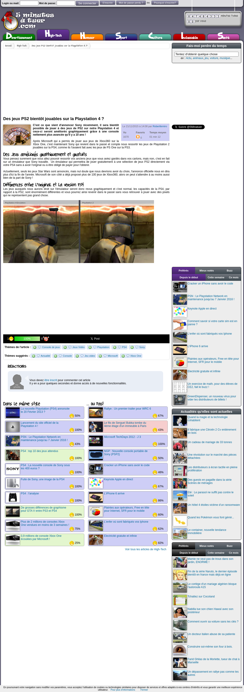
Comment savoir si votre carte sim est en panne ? (205, 325)
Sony (142, 347)
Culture (155, 37)
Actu (188, 58)
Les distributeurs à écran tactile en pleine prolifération (205, 471)
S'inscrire (107, 2)
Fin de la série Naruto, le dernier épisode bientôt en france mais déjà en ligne (205, 575)
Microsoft (113, 355)
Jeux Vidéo (78, 347)
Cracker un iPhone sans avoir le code (203, 287)
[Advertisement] (64, 81)
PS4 (124, 347)
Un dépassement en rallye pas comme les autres (206, 675)
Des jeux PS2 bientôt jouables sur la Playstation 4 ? (60, 45)
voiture (214, 58)
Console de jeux (51, 347)
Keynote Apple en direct (195, 312)
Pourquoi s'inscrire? (165, 2)
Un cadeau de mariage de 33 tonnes (202, 446)
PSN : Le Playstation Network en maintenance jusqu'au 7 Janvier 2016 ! (203, 299)
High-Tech (53, 34)
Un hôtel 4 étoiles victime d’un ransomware (206, 508)
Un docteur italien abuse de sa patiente (204, 638)
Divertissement (19, 37)
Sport (121, 37)
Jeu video (90, 355)
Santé (223, 37)
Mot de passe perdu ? (131, 2)
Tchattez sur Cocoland (194, 600)
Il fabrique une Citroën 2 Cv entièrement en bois (204, 433)
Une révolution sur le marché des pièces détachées (204, 458)
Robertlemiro (160, 126)
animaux (198, 58)
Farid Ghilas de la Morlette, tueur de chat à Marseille (206, 663)
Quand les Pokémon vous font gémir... (203, 521)
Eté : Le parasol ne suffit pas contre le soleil (203, 496)
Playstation (103, 347)
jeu (206, 58)
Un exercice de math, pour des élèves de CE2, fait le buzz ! (205, 387)
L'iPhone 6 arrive (190, 350)
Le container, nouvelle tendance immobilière (199, 533)
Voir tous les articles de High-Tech (145, 549)
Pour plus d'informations (123, 690)
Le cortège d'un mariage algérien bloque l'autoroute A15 (204, 587)
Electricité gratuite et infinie (196, 375)
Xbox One (135, 355)
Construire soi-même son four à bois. (203, 650)
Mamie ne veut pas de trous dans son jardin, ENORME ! (203, 562)
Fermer (144, 690)
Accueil (8, 45)
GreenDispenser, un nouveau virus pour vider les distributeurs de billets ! (204, 400)
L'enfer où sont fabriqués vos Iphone (202, 337)
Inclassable (189, 37)
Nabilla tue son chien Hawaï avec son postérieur (203, 612)
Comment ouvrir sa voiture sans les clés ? (206, 625)
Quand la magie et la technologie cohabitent (200, 421)
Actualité (45, 355)
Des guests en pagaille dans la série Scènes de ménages (202, 483)
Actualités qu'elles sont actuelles (206, 411)
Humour (87, 37)
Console (67, 355)
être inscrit (50, 380)
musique (225, 58)
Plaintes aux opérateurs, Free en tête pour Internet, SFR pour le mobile (206, 362)
